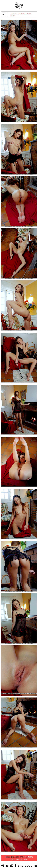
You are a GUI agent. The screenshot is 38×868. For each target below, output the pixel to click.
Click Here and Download (19, 858)
